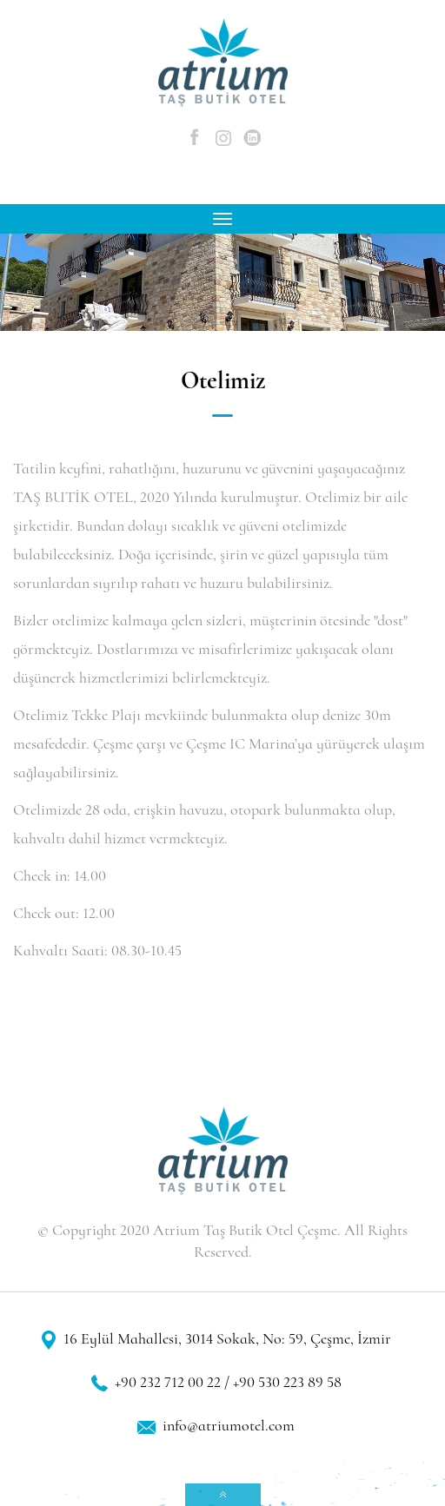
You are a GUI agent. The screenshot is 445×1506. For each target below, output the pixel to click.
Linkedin (252, 138)
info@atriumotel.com (229, 1427)
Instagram (224, 138)
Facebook (195, 138)
